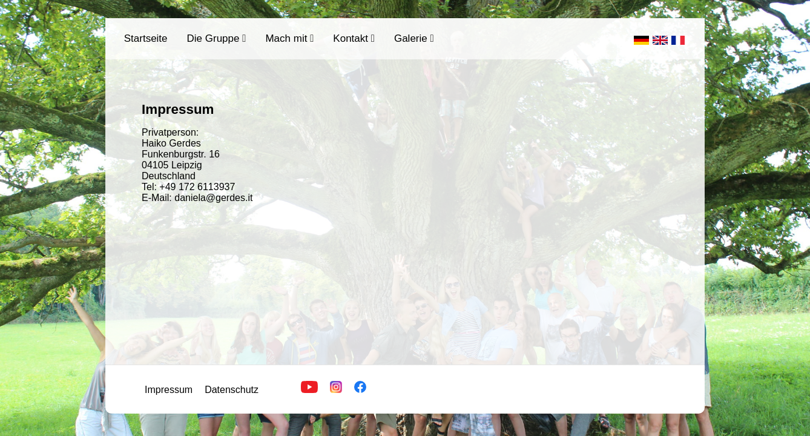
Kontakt (354, 38)
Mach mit (289, 38)
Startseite (146, 38)
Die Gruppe (216, 38)
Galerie (414, 38)
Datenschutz (231, 390)
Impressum (169, 390)
